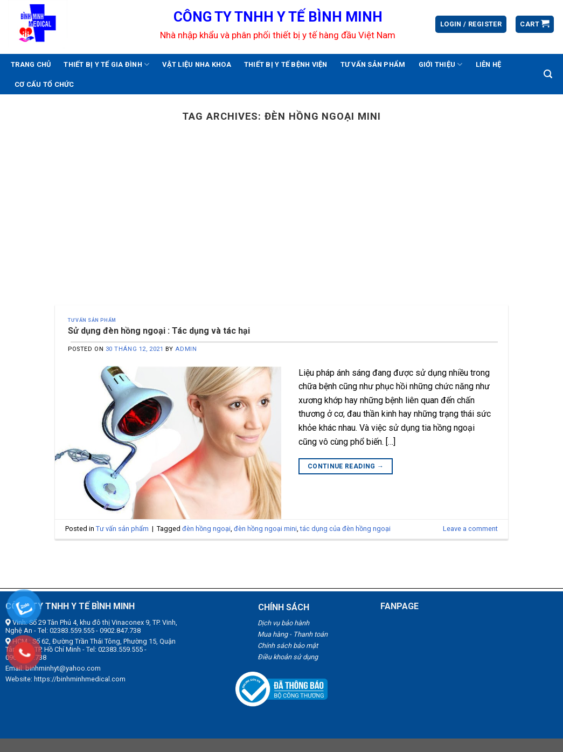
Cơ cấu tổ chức (44, 84)
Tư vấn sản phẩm (373, 64)
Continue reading (346, 466)
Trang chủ (31, 64)
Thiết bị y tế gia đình (106, 64)
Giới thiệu (441, 64)
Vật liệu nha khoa (196, 64)
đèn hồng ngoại (206, 529)
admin (186, 349)
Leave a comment (470, 529)
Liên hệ (489, 64)
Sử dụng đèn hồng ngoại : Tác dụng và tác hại (159, 331)
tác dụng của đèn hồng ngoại (345, 529)
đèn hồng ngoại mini (265, 529)
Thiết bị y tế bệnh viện (286, 64)
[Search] (548, 74)
